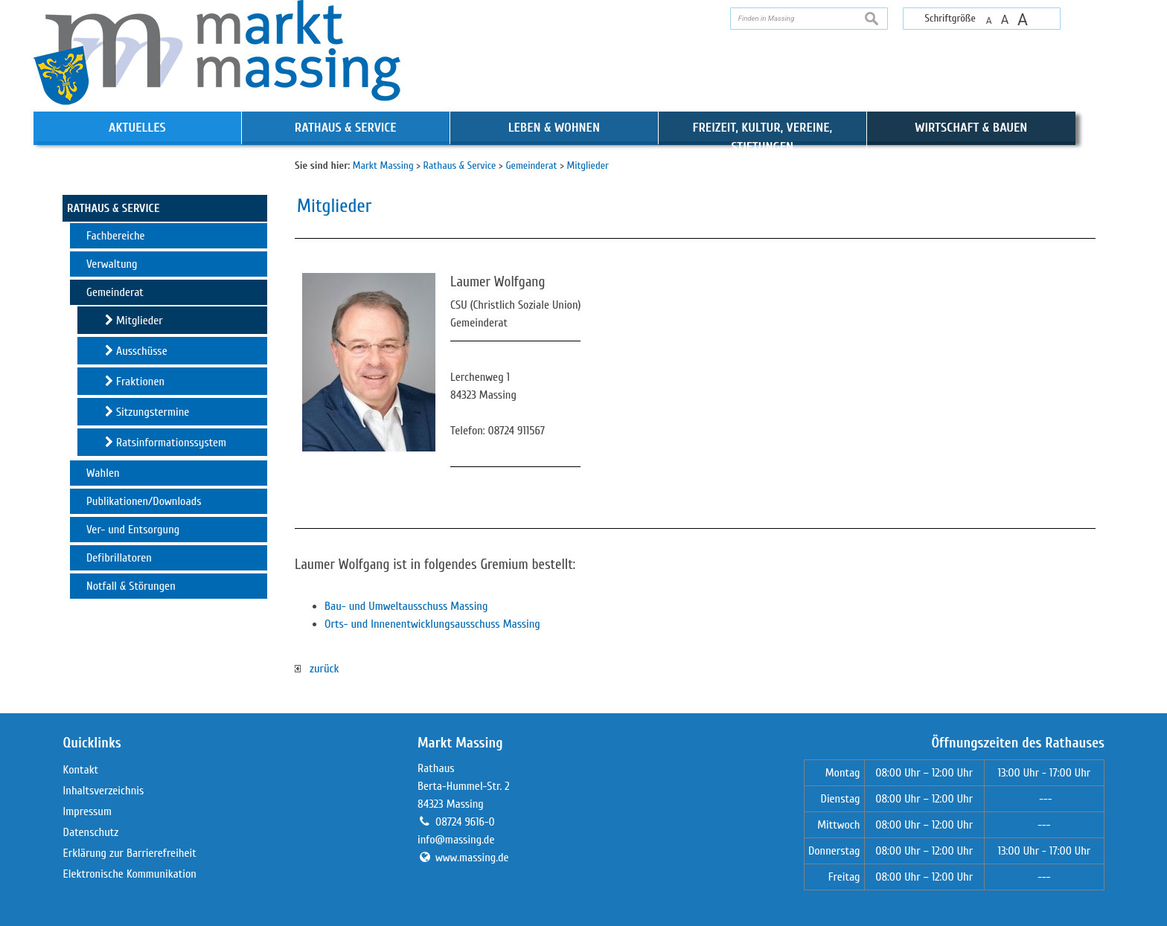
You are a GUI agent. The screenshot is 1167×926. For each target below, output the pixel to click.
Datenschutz (91, 832)
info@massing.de (456, 839)
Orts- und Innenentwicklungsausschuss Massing (432, 624)
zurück (317, 668)
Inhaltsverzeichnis (103, 790)
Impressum (87, 811)
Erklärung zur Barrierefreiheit (129, 853)
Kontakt (81, 770)
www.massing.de (472, 857)
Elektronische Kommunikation (129, 874)
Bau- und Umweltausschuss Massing (405, 606)
